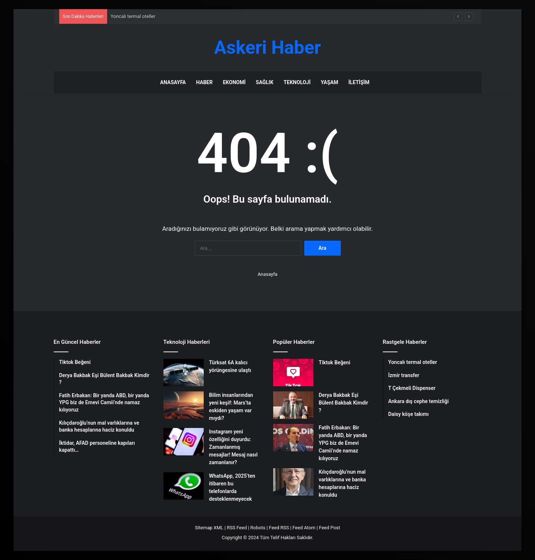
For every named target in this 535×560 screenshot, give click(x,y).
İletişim (358, 82)
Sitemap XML (209, 527)
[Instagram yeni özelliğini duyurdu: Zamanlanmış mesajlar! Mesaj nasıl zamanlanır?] (183, 441)
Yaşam (329, 82)
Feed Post (329, 527)
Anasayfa (173, 82)
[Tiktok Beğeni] (293, 372)
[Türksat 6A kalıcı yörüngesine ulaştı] (183, 372)
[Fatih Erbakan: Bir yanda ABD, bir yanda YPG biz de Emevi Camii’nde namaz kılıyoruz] (293, 437)
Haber (204, 82)
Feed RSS (279, 527)
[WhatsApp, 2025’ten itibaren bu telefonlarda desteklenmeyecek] (183, 486)
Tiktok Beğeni (334, 362)
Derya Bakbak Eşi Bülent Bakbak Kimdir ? (343, 402)
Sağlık (265, 82)
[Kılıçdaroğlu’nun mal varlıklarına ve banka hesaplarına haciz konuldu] (293, 482)
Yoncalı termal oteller (133, 16)
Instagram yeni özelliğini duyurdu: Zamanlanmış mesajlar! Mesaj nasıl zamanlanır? (233, 447)
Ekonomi (234, 82)
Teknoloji (297, 82)
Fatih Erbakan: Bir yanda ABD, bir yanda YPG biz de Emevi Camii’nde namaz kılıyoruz (343, 443)
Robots (257, 527)
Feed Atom (304, 527)
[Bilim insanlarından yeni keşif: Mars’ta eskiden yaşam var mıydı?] (183, 405)
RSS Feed (237, 527)
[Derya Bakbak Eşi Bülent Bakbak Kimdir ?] (293, 405)
